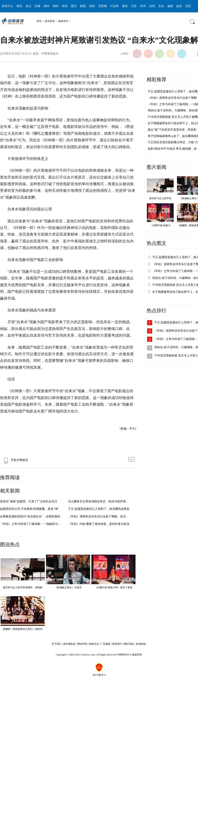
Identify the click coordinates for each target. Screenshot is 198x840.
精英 (83, 6)
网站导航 (129, 643)
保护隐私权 (69, 643)
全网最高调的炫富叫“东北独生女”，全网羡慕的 (30, 516)
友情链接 (140, 643)
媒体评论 (63, 21)
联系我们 (117, 643)
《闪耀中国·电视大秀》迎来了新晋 (113, 587)
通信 (125, 6)
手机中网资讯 (15, 460)
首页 (39, 21)
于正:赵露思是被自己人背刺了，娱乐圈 (173, 91)
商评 (47, 6)
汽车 (134, 6)
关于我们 (56, 643)
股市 (74, 6)
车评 (143, 6)
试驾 (152, 6)
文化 (161, 6)
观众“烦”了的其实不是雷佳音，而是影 (172, 129)
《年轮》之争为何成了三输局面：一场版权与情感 (32, 523)
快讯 (65, 6)
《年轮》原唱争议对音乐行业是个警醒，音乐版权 (100, 516)
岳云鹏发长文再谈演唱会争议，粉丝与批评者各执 (100, 501)
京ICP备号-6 (99, 674)
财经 (56, 6)
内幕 (37, 6)
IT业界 (114, 6)
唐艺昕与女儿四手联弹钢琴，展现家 (22, 587)
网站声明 (82, 643)
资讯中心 (7, 6)
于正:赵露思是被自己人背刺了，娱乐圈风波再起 (99, 508)
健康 (170, 6)
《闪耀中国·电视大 (160, 225)
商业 (19, 6)
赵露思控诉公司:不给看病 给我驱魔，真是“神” (29, 508)
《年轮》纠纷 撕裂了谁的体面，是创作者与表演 (99, 523)
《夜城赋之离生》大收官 (68, 587)
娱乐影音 (50, 21)
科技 (92, 6)
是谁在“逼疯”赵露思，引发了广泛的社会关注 (28, 501)
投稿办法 (94, 643)
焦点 (28, 6)
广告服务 (106, 643)
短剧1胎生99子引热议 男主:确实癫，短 (172, 148)
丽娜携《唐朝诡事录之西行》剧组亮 (22, 629)
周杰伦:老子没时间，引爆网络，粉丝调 (173, 110)
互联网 (102, 6)
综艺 (188, 6)
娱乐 (179, 6)
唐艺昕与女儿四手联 (160, 198)
